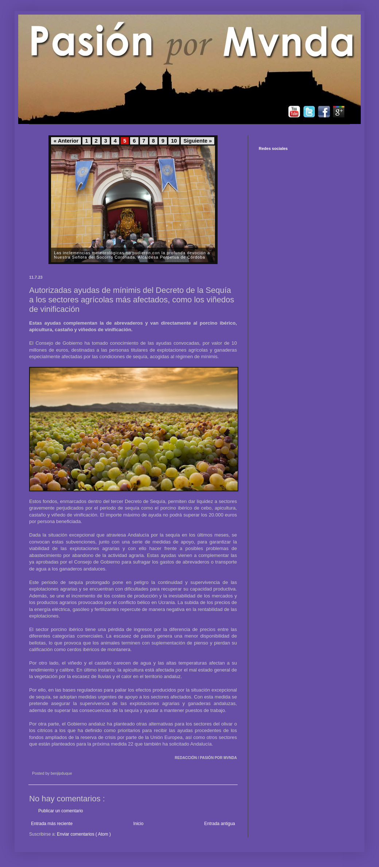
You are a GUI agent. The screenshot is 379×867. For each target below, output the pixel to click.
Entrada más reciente (52, 823)
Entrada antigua (219, 823)
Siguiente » (197, 141)
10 (174, 141)
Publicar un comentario (60, 810)
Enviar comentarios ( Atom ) (84, 834)
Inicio (138, 823)
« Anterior (66, 141)
